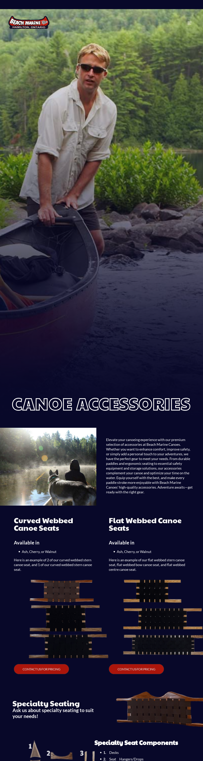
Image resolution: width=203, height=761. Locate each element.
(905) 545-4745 (53, 6)
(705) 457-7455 (114, 6)
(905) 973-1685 (74, 6)
